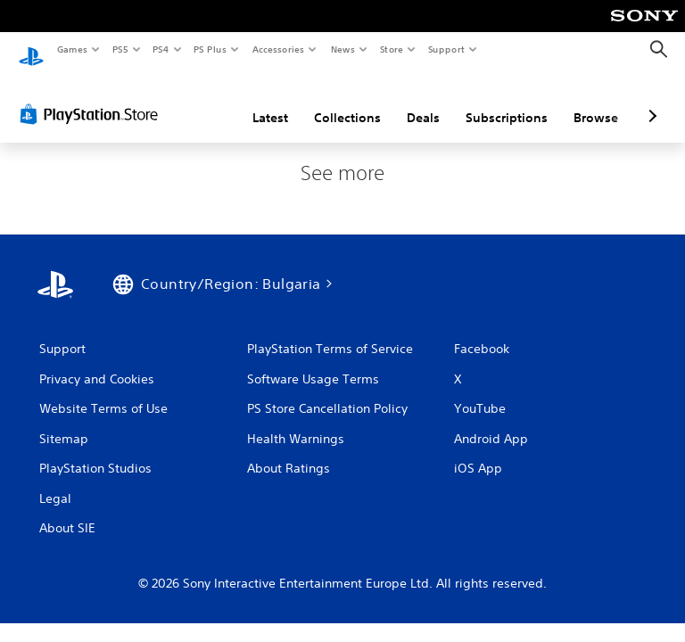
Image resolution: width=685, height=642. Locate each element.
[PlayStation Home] (31, 50)
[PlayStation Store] (92, 97)
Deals (423, 101)
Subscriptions (507, 101)
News (343, 49)
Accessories (277, 49)
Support (445, 49)
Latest (270, 101)
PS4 (160, 49)
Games (71, 49)
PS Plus (210, 49)
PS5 (119, 49)
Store (391, 49)
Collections (347, 101)
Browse (596, 101)
